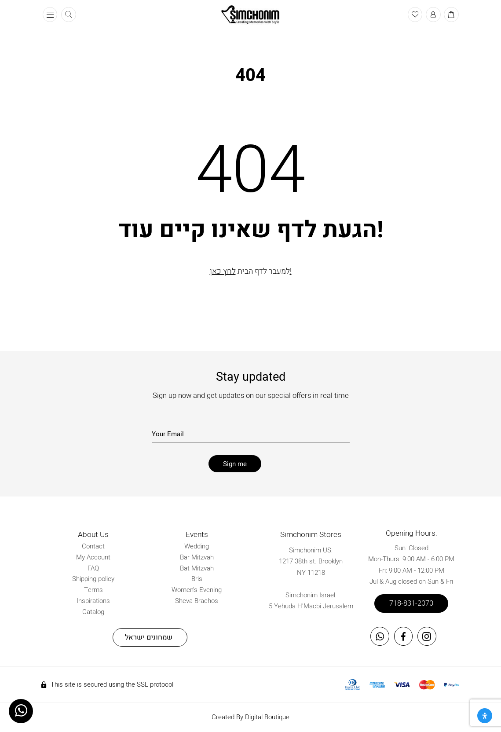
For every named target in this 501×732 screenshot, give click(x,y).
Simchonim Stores (310, 534)
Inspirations (93, 601)
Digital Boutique (267, 717)
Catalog (93, 612)
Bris (196, 579)
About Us (93, 534)
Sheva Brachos (196, 601)
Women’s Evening (197, 590)
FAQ (93, 568)
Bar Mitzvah (197, 557)
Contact (93, 546)
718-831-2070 (411, 603)
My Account (93, 557)
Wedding (196, 546)
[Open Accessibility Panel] (484, 715)
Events (197, 534)
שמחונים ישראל (148, 637)
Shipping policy (93, 579)
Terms (93, 590)
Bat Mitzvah (197, 568)
